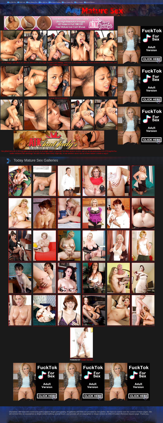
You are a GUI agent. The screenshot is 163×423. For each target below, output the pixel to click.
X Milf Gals (22, 2)
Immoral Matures (90, 2)
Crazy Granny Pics (68, 2)
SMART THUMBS (87, 360)
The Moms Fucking (55, 2)
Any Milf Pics (12, 2)
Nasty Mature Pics (32, 2)
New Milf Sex (44, 2)
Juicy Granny (79, 2)
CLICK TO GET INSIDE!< (59, 98)
